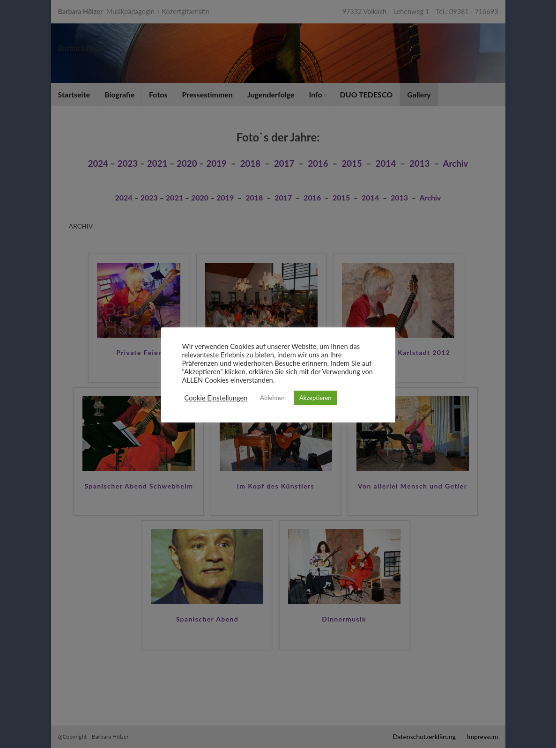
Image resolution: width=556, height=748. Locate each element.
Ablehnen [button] (273, 397)
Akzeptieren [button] (315, 397)
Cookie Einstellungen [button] (216, 398)
